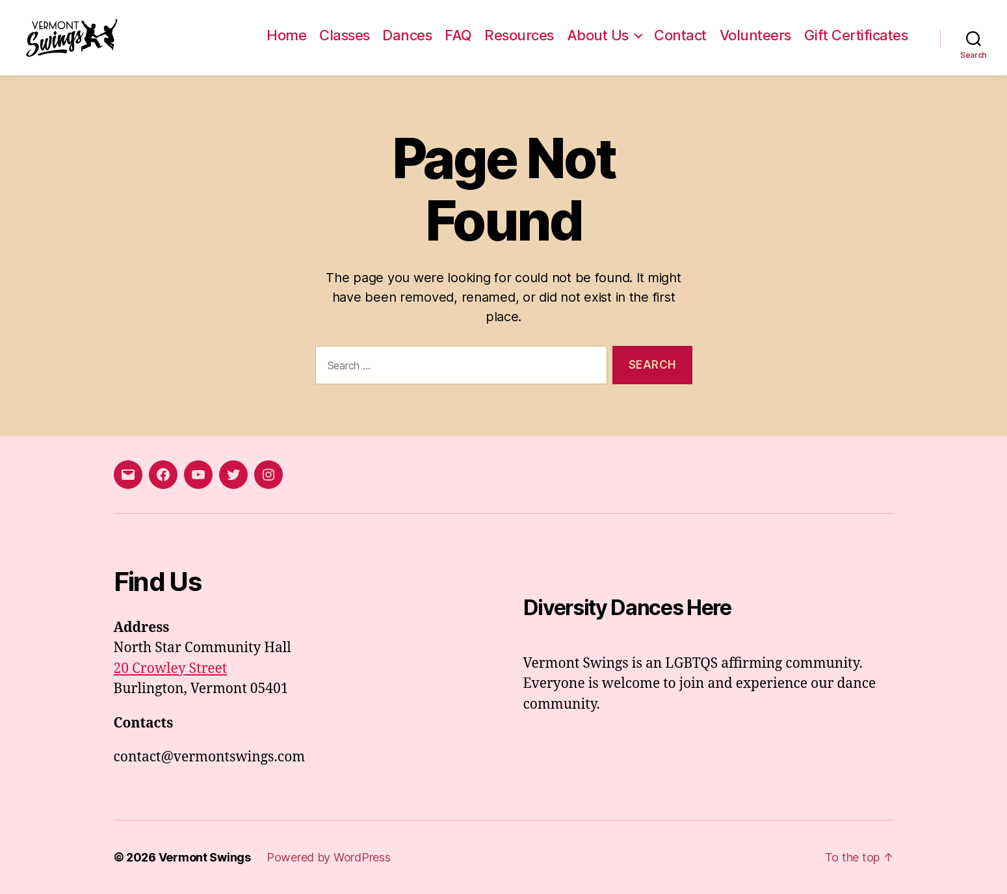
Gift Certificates (856, 35)
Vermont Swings (205, 857)
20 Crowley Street (171, 668)
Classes (344, 35)
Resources (519, 35)
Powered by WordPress (329, 857)
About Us (598, 35)
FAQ (458, 35)
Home (286, 35)
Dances (407, 35)
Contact (680, 35)
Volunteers (755, 35)
